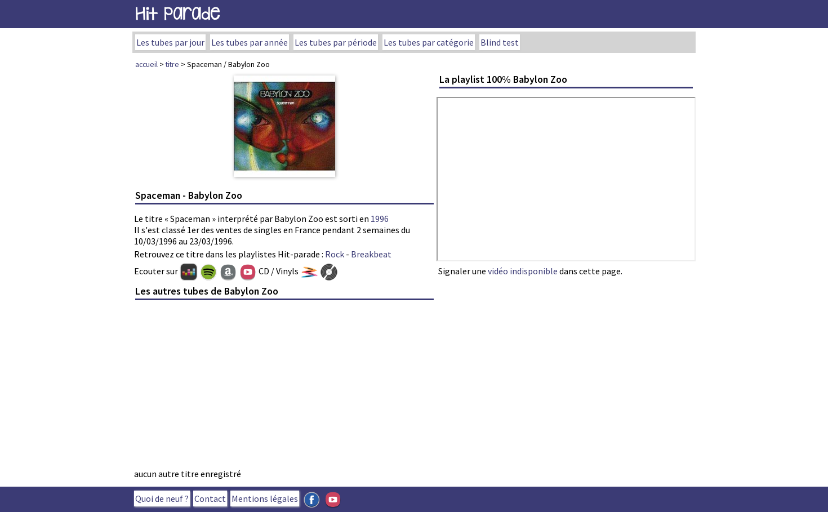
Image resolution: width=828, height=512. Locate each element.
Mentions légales (265, 498)
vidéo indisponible (523, 271)
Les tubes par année (249, 42)
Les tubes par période (336, 42)
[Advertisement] (284, 387)
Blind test (499, 42)
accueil (146, 64)
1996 (380, 218)
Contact (210, 498)
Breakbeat (371, 254)
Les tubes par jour (170, 42)
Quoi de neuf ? (162, 498)
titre (172, 64)
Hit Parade (177, 13)
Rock (334, 254)
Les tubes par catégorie (429, 42)
